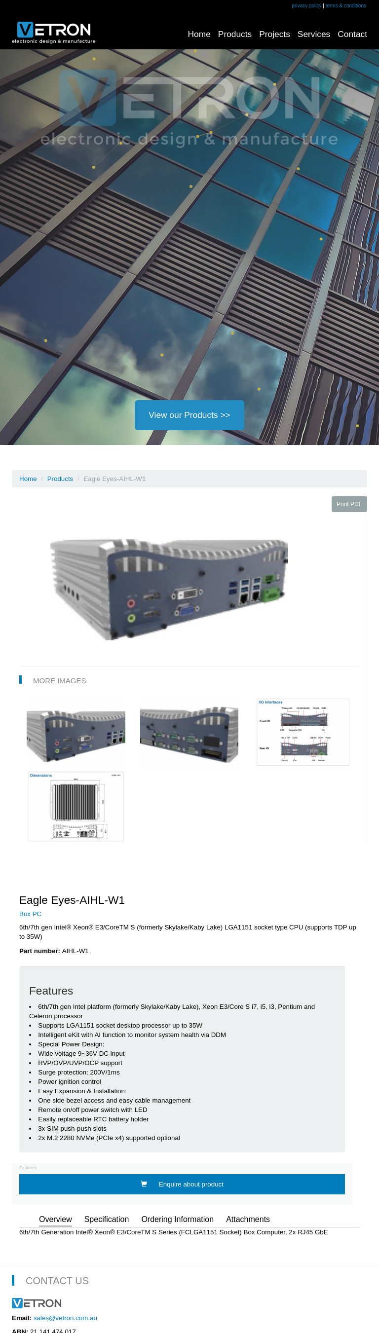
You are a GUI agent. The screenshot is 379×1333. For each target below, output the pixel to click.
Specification (106, 1219)
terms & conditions (346, 5)
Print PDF (349, 504)
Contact (352, 34)
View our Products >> (189, 415)
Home (199, 34)
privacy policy (307, 5)
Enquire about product (182, 1184)
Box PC (30, 914)
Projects (274, 34)
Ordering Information (177, 1219)
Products (235, 34)
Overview (55, 1219)
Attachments (248, 1219)
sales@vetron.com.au (65, 1318)
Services (314, 34)
